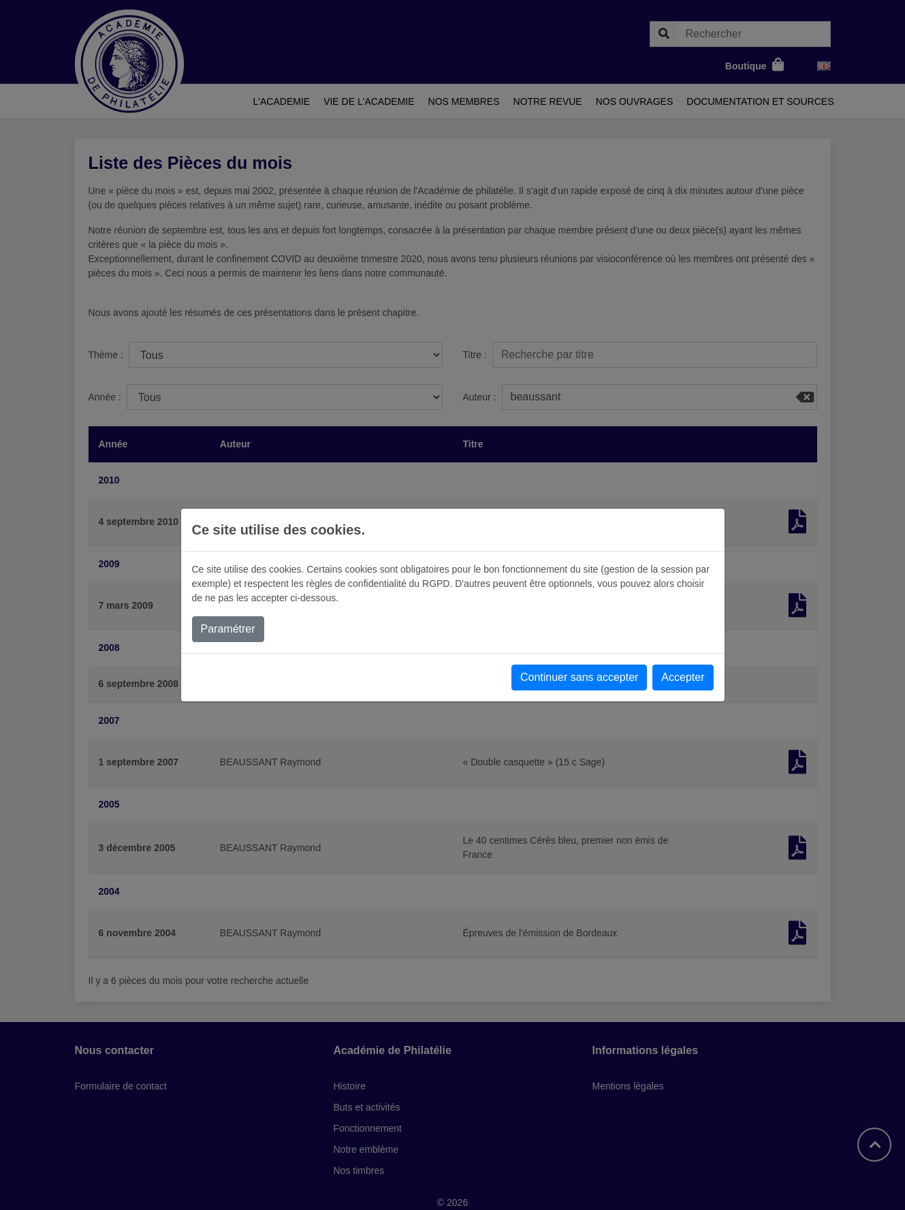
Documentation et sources (759, 101)
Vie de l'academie (368, 101)
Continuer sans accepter (579, 677)
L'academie (282, 101)
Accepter (682, 677)
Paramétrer (228, 629)
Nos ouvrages (634, 101)
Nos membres (464, 101)
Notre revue (547, 101)
